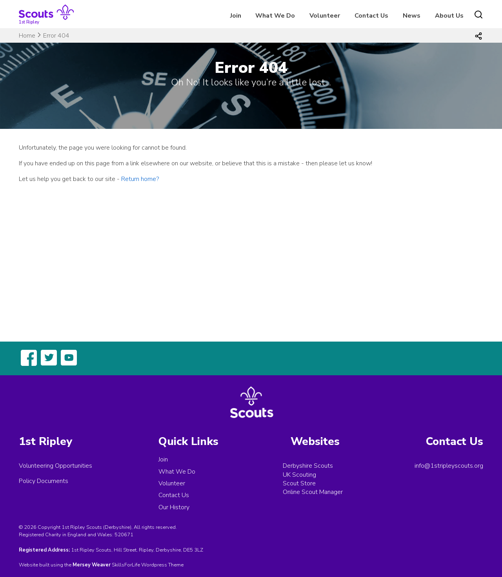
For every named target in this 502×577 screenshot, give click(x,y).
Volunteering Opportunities (55, 465)
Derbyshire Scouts (308, 465)
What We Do (275, 15)
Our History (173, 507)
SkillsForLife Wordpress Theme (148, 564)
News (411, 15)
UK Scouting (299, 474)
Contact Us (371, 15)
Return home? (140, 179)
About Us (449, 15)
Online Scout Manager (313, 492)
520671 (124, 534)
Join (235, 15)
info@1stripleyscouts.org (449, 465)
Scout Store (299, 483)
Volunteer (324, 15)
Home (27, 35)
